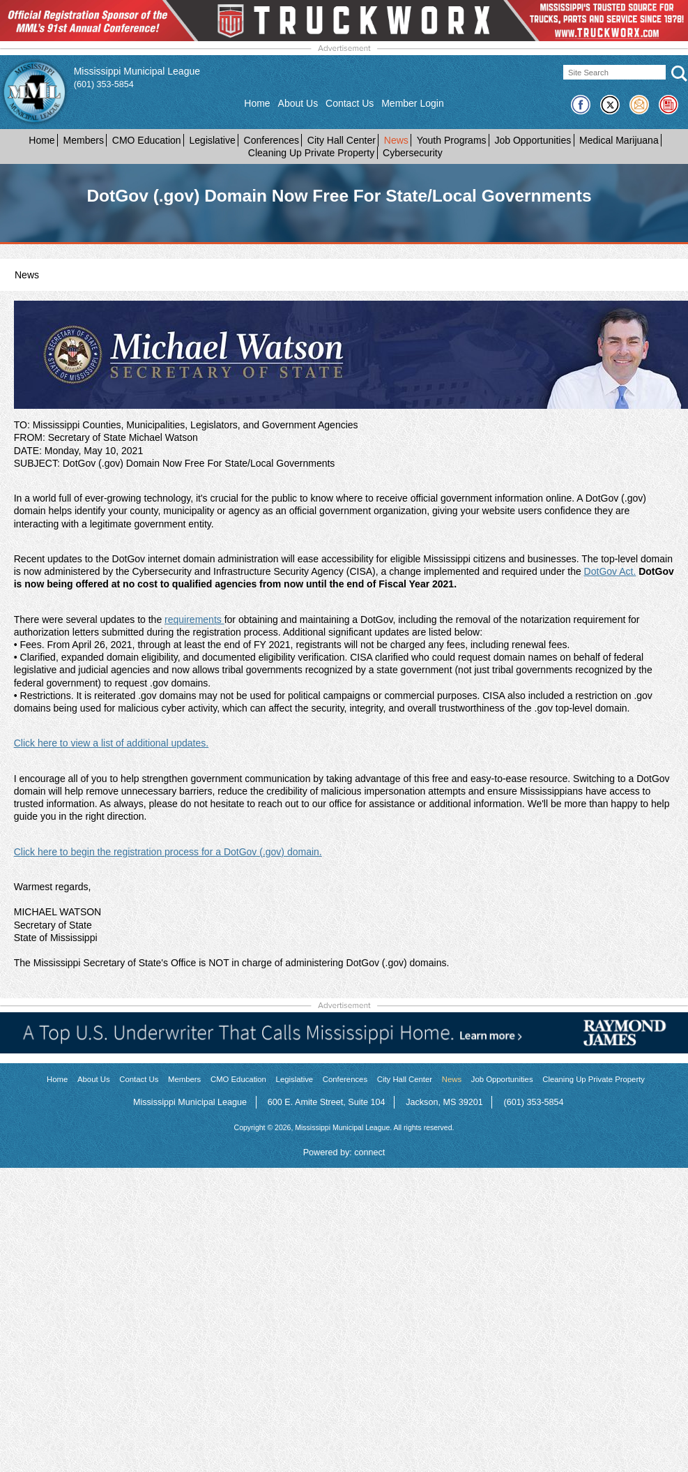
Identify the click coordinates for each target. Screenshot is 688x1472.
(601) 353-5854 (104, 84)
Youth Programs (452, 140)
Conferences (271, 140)
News (396, 140)
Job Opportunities (532, 140)
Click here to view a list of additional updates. (111, 743)
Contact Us (350, 103)
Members (83, 140)
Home (257, 103)
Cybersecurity (413, 152)
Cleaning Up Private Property (311, 152)
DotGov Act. (610, 571)
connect (369, 1152)
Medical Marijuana (619, 140)
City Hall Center (341, 140)
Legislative (213, 140)
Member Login (412, 103)
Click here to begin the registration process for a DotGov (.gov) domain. (168, 851)
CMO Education (146, 140)
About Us (298, 103)
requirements (194, 619)
